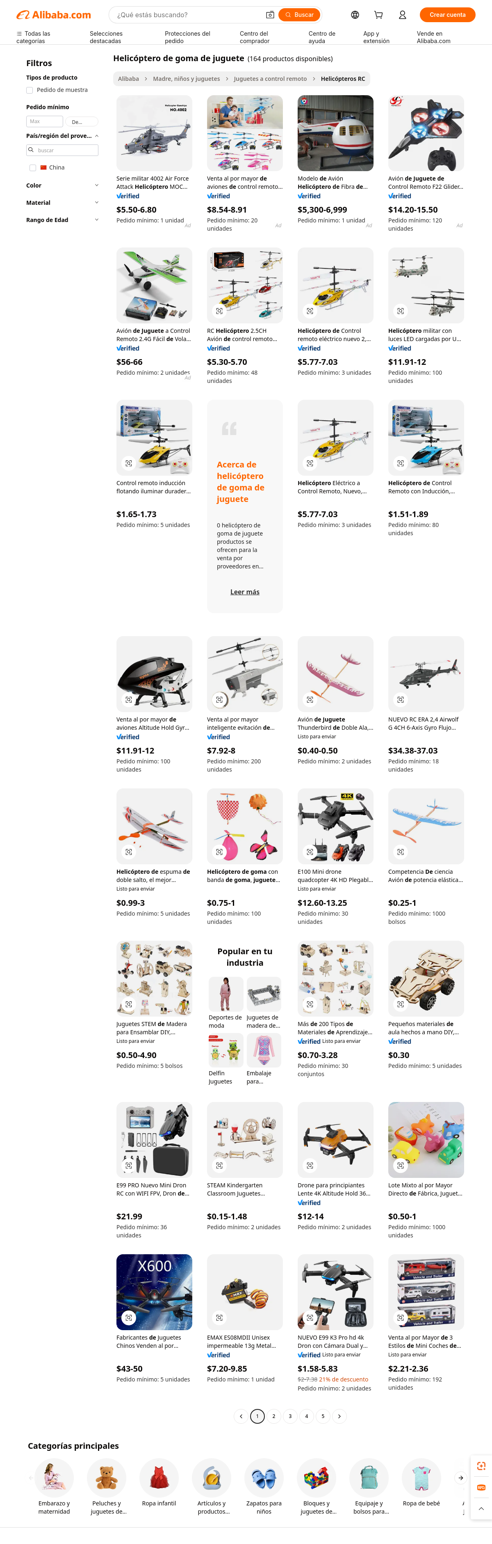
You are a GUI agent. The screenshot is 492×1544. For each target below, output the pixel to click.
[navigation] (62, 738)
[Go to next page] (339, 1416)
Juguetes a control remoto (270, 78)
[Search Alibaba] (188, 14)
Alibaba (128, 78)
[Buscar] (299, 14)
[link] (481, 1466)
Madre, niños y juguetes (186, 78)
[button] (270, 14)
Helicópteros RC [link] (343, 78)
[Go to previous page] (241, 1416)
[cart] (380, 15)
